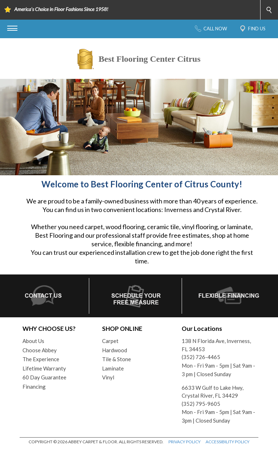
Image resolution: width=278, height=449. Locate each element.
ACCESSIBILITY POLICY (227, 441)
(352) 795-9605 (201, 403)
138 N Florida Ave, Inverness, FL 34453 (216, 345)
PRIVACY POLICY (184, 441)
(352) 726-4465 (201, 357)
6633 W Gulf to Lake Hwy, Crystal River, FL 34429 (212, 391)
